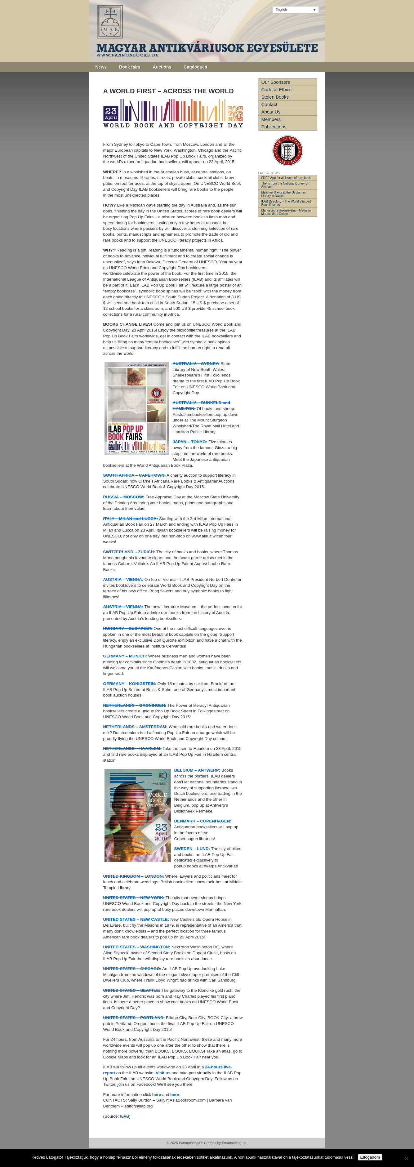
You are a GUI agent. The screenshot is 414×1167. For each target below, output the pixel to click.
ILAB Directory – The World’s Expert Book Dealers (286, 203)
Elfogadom (370, 1157)
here (156, 1094)
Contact (269, 104)
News (101, 67)
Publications (274, 126)
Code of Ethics (276, 89)
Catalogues (195, 67)
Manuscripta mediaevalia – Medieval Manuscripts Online (286, 212)
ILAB (124, 1116)
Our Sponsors (275, 82)
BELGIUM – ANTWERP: (197, 770)
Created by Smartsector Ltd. (225, 1143)
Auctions (162, 67)
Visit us (163, 1073)
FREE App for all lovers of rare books (287, 178)
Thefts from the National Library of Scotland (284, 185)
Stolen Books (275, 97)
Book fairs (129, 67)
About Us (271, 111)
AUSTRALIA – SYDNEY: (196, 363)
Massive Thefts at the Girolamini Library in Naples (283, 194)
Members (271, 119)
